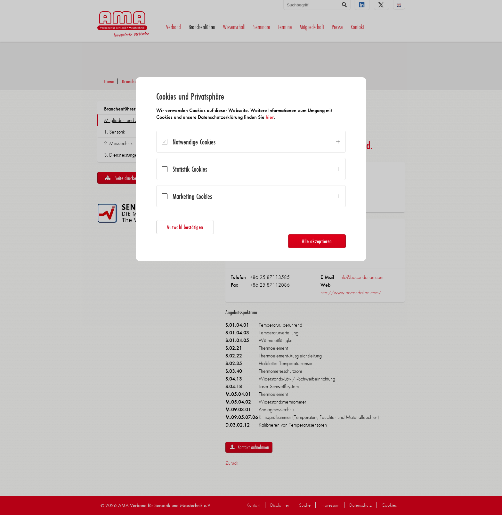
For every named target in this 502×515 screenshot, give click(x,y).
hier (270, 117)
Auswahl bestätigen (185, 227)
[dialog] (251, 169)
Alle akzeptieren (317, 241)
